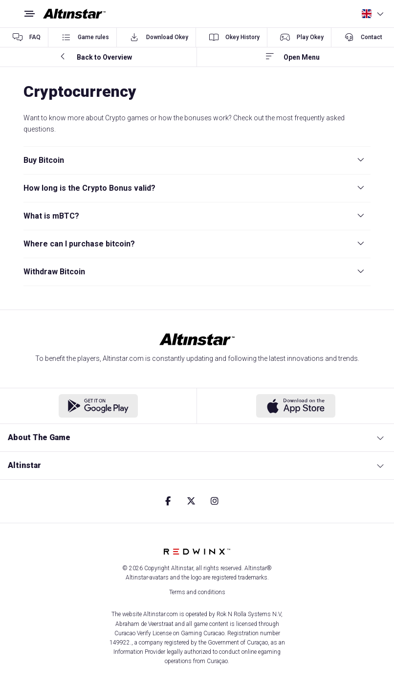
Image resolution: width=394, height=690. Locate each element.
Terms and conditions (197, 592)
